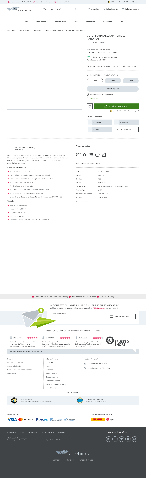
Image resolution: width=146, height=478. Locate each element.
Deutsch (55, 459)
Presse (48, 366)
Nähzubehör (41, 22)
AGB (22, 432)
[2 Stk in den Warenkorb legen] (113, 80)
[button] (90, 106)
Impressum (12, 432)
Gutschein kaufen (14, 366)
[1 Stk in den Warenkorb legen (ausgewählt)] (95, 80)
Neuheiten (107, 22)
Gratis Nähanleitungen (42, 2)
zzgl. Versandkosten (103, 49)
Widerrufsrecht (48, 432)
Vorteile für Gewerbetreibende (19, 370)
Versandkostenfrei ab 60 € (19, 2)
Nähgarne (37, 30)
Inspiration (90, 22)
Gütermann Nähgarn (54, 30)
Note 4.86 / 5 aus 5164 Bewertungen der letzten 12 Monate (73, 331)
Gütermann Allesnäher (75, 30)
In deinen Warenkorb (116, 106)
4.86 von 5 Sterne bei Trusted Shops (123, 2)
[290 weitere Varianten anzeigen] (126, 129)
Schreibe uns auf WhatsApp (97, 368)
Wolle (76, 22)
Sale (121, 22)
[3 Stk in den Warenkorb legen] (131, 80)
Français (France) (85, 459)
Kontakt (61, 432)
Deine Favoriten (110, 8)
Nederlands (69, 459)
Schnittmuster (60, 22)
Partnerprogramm (53, 381)
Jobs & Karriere (52, 388)
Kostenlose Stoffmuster (64, 2)
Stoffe (25, 22)
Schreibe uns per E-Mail (95, 363)
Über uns (49, 363)
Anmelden (94, 8)
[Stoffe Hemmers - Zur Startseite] (72, 453)
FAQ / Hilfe (11, 373)
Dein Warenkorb (130, 8)
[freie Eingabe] (113, 89)
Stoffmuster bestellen (16, 363)
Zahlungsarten (52, 377)
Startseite (11, 30)
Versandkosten (52, 373)
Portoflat (49, 370)
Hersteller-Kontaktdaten (83, 202)
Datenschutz (33, 432)
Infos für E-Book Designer (56, 384)
